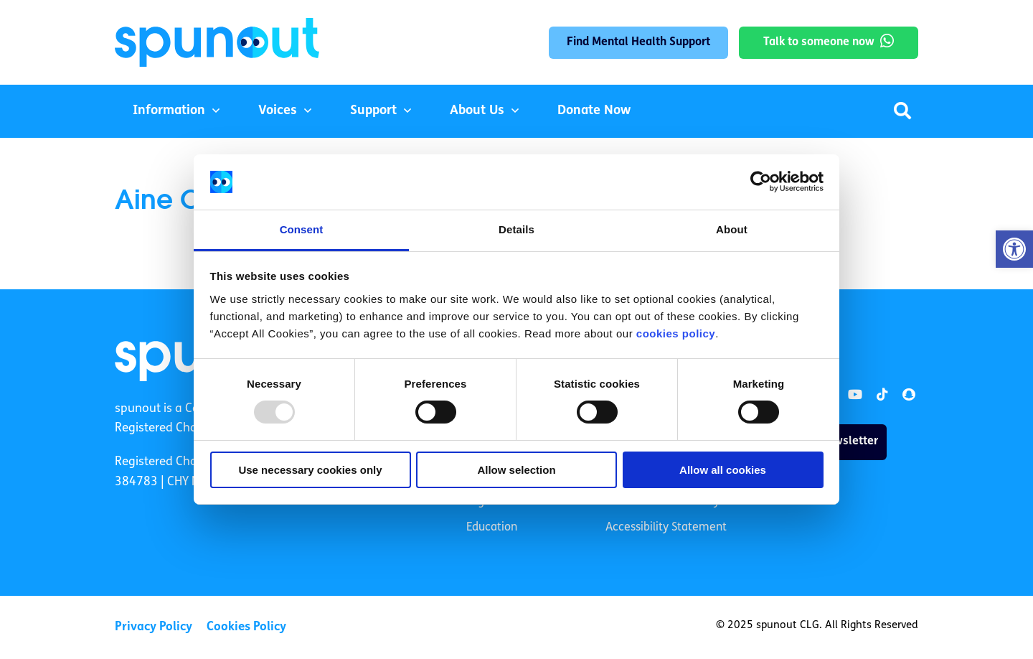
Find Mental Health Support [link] (638, 42)
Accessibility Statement (666, 527)
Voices (277, 111)
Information (169, 111)
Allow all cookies (722, 470)
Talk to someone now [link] (818, 42)
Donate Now (594, 111)
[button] (1014, 249)
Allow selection (516, 470)
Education (491, 527)
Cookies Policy (246, 627)
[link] (855, 395)
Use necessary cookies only (310, 470)
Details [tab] (516, 229)
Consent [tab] (302, 229)
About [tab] (731, 229)
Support (373, 111)
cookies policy (675, 333)
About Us (477, 111)
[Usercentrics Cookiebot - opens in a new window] (761, 181)
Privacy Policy (153, 627)
